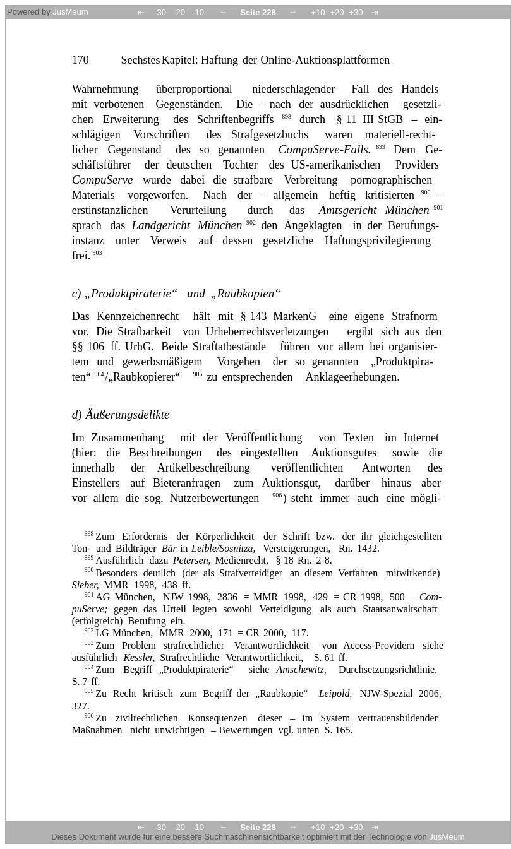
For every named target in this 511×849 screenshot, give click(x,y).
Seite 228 (257, 12)
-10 (198, 12)
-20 (179, 12)
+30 (356, 12)
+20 (337, 12)
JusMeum (70, 11)
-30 (160, 12)
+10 (318, 12)
